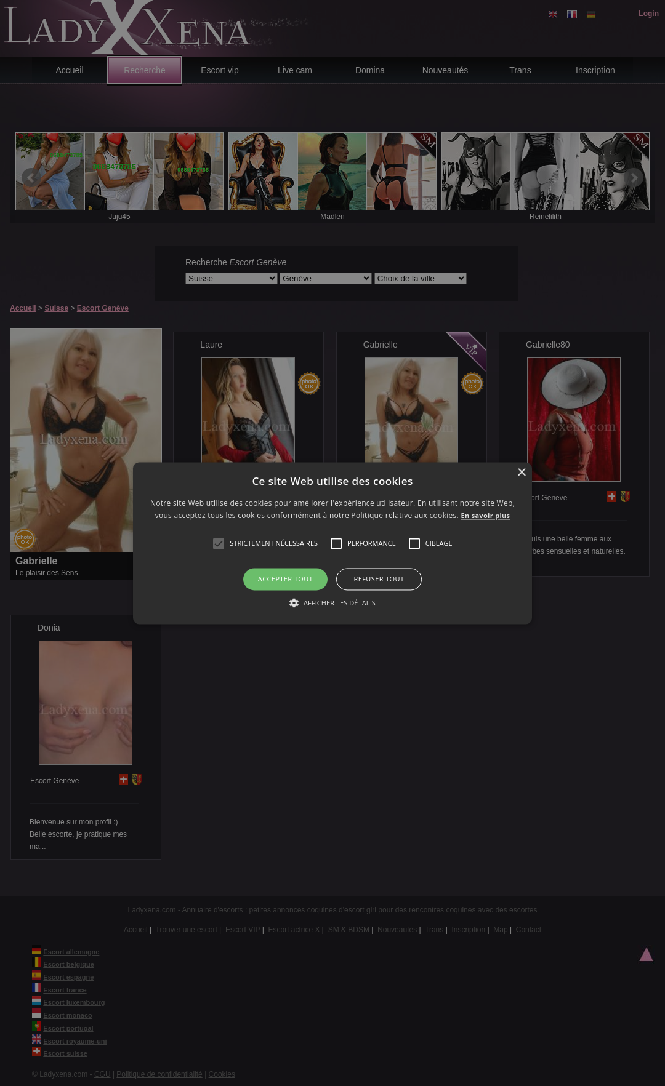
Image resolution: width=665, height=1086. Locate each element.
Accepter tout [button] (285, 579)
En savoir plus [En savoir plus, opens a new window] (485, 515)
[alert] (332, 543)
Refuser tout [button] (379, 579)
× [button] (521, 472)
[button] (218, 544)
